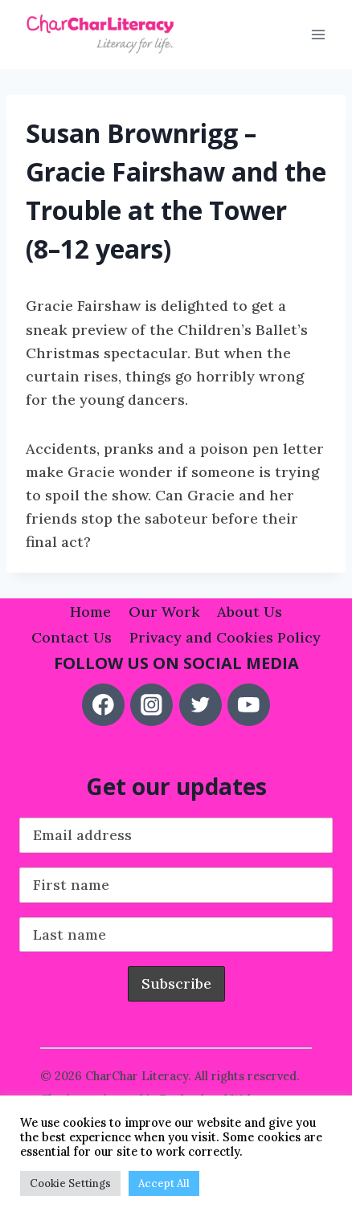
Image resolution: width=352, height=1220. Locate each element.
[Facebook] (103, 704)
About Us (249, 611)
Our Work (164, 611)
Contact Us (71, 637)
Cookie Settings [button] (70, 1183)
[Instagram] (151, 704)
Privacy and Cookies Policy (225, 637)
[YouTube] (248, 704)
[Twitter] (200, 704)
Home (90, 611)
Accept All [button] (164, 1183)
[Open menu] (318, 34)
